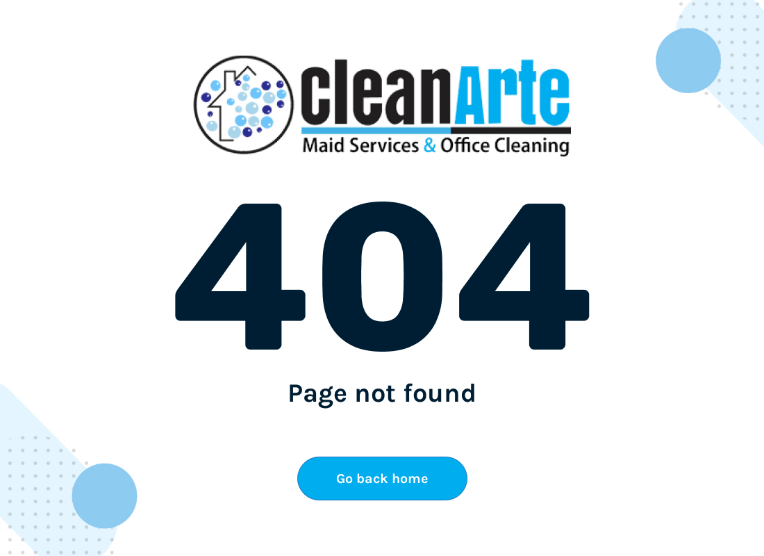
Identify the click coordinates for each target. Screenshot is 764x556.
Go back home (382, 478)
